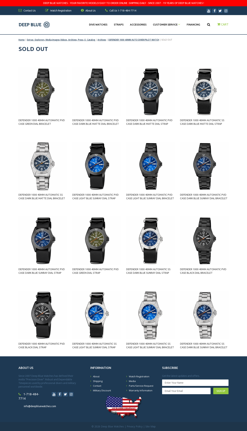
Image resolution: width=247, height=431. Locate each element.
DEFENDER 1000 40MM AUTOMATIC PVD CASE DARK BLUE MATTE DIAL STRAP (149, 122)
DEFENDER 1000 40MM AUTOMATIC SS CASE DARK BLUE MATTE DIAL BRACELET (41, 196)
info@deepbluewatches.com (40, 406)
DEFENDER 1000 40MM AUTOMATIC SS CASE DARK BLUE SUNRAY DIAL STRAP (148, 271)
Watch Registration (139, 376)
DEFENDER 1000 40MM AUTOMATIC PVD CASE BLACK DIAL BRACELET (203, 271)
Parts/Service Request (141, 385)
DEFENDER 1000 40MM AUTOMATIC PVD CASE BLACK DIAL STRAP (41, 345)
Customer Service (166, 24)
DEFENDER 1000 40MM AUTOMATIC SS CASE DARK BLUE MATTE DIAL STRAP (202, 122)
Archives (101, 39)
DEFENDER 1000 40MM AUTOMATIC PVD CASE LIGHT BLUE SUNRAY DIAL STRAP (95, 196)
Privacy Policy (135, 426)
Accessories (138, 24)
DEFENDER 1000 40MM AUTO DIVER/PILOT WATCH (133, 39)
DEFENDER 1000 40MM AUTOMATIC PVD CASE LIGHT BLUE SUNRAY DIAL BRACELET (150, 196)
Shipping (97, 381)
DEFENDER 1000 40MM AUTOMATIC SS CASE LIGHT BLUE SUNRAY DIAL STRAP (94, 345)
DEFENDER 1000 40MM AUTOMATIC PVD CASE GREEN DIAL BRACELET (41, 122)
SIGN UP (220, 391)
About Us (88, 10)
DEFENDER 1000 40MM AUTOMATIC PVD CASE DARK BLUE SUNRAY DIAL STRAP (41, 271)
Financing (193, 24)
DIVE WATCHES (98, 24)
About (96, 376)
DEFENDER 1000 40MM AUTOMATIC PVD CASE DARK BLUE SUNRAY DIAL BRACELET (203, 196)
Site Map (150, 426)
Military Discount (102, 390)
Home (21, 39)
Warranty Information (140, 390)
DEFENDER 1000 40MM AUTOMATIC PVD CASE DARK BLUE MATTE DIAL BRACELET (95, 122)
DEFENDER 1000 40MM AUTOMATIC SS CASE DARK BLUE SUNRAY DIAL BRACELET (203, 345)
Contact (97, 385)
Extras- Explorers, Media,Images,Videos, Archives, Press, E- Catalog (61, 39)
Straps (119, 24)
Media (132, 381)
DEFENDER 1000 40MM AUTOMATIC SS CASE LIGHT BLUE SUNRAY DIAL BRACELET (150, 345)
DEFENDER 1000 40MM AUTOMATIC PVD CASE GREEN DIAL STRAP (95, 271)
